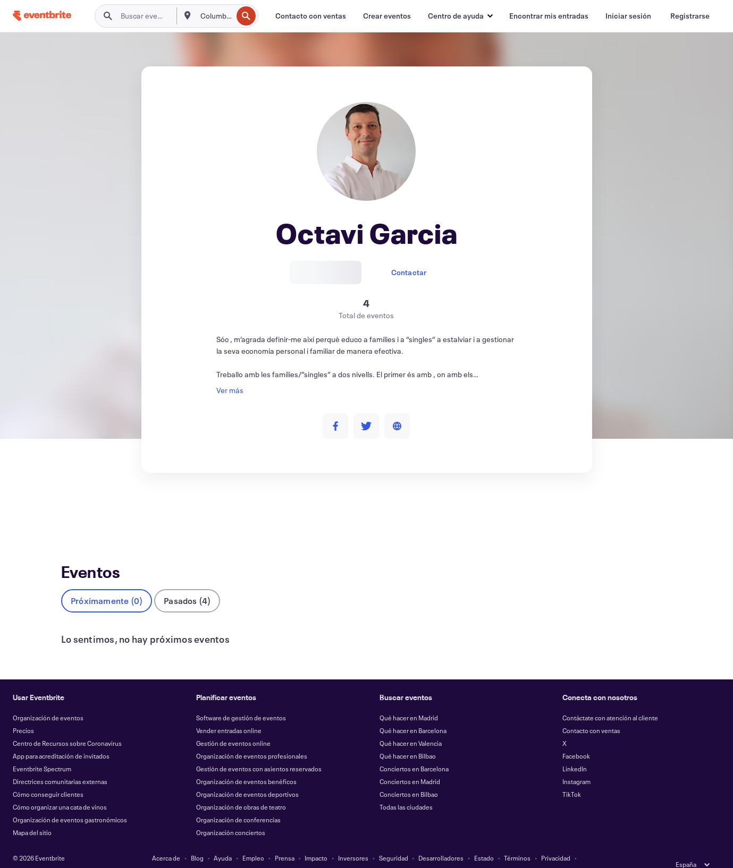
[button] (460, 16)
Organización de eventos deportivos (247, 776)
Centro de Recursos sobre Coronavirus (67, 725)
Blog (197, 840)
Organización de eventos (48, 700)
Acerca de (166, 840)
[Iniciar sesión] (628, 16)
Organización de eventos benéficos (246, 764)
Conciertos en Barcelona (414, 751)
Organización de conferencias (238, 802)
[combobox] (215, 16)
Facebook (576, 738)
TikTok (571, 776)
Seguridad (393, 840)
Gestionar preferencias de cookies (439, 853)
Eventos (74, 512)
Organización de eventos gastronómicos (70, 802)
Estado (484, 840)
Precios (23, 713)
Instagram (576, 764)
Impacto (316, 840)
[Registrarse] (690, 16)
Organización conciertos (230, 815)
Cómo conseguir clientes (48, 776)
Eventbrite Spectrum (42, 751)
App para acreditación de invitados (61, 738)
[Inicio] (42, 15)
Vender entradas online (229, 713)
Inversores (353, 840)
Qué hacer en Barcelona (413, 713)
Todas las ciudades (406, 789)
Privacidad (555, 840)
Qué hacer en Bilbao (408, 738)
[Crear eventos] (387, 16)
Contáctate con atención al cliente (610, 700)
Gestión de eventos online (233, 725)
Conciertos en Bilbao (409, 776)
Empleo (253, 840)
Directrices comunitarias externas (60, 764)
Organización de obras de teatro (241, 789)
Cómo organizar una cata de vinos (60, 789)
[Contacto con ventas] (311, 16)
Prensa (284, 840)
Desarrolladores (441, 840)
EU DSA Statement (354, 853)
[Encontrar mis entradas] (549, 16)
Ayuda (223, 840)
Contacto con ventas (591, 713)
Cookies (306, 853)
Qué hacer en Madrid (409, 700)
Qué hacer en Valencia (411, 725)
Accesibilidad (265, 853)
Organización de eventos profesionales (251, 738)
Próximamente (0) (106, 583)
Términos (517, 840)
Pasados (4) (187, 583)
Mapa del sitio (32, 815)
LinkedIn (574, 751)
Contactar (409, 272)
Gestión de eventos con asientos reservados (259, 751)
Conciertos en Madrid (410, 764)
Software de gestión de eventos (241, 700)
